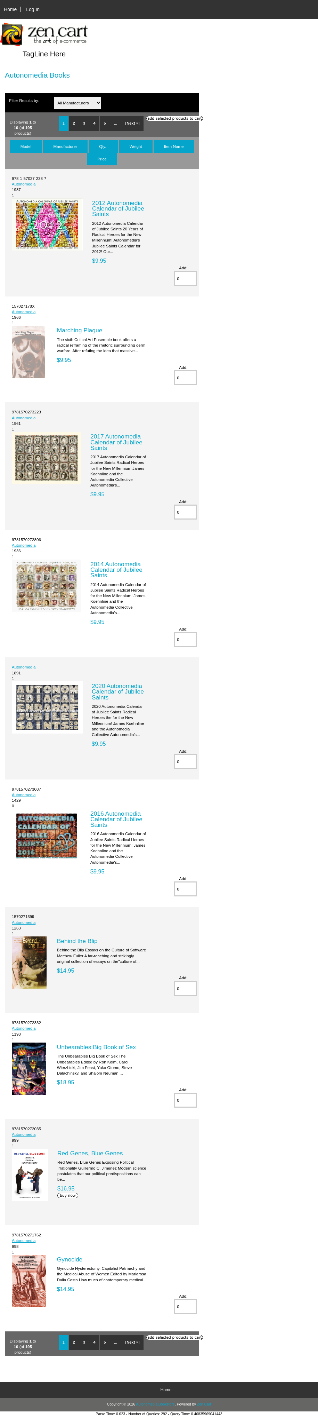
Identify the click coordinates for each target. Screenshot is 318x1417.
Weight (136, 146)
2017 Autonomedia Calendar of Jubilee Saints (116, 442)
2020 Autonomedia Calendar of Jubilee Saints (118, 691)
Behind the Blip (77, 940)
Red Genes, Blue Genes (90, 1153)
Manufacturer (65, 146)
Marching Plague (80, 330)
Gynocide (69, 1259)
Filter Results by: (24, 100)
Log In (33, 9)
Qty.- (103, 146)
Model (26, 146)
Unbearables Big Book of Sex (96, 1047)
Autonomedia (23, 184)
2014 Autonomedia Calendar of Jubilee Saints (116, 570)
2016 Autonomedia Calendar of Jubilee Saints (116, 819)
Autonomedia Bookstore (155, 1404)
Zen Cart (204, 1404)
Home (10, 9)
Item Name (174, 146)
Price (101, 159)
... (115, 123)
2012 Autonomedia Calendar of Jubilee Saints (118, 208)
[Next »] (132, 123)
